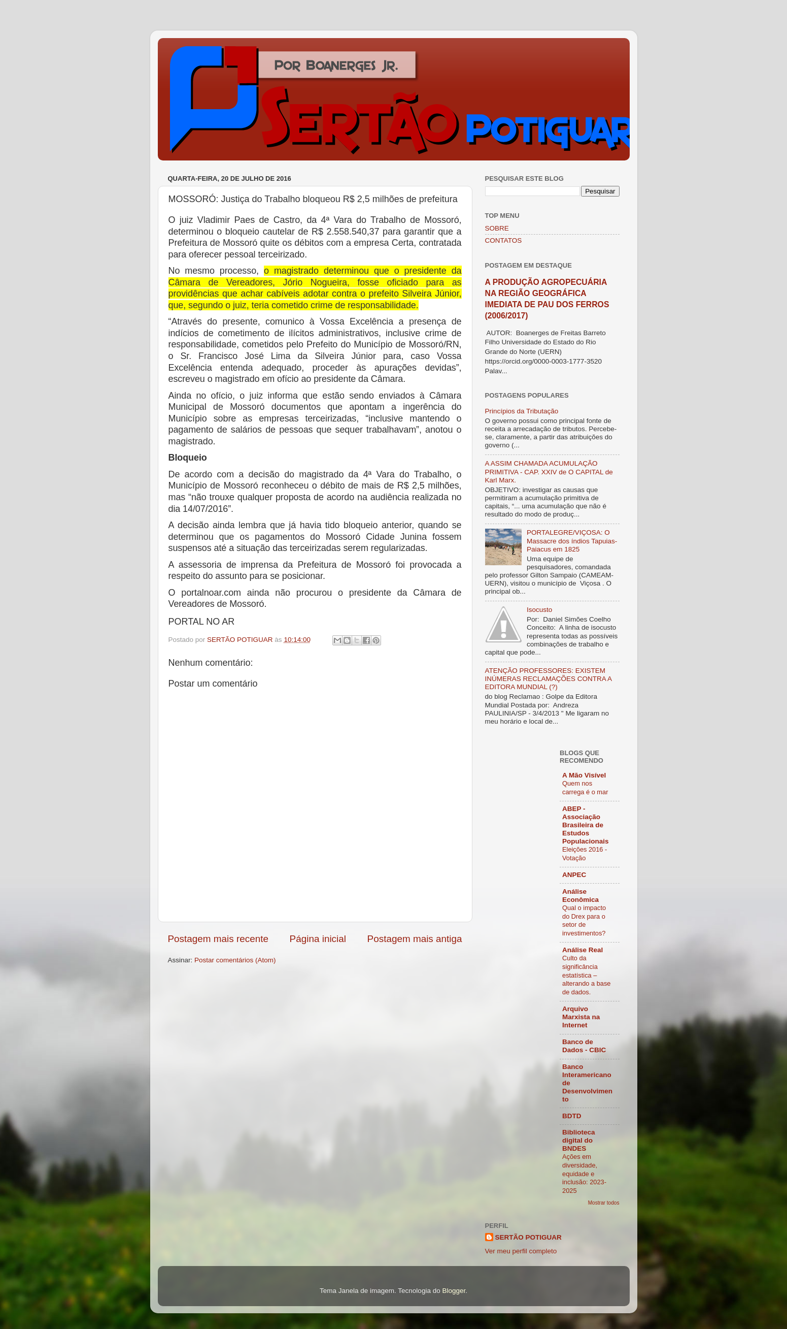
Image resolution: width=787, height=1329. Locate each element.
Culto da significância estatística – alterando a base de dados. (586, 975)
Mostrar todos (604, 1203)
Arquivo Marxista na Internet (581, 1017)
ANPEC (574, 875)
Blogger (453, 1290)
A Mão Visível (584, 775)
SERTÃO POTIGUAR (528, 1237)
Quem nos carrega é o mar (585, 788)
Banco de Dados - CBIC (584, 1046)
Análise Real (582, 950)
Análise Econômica (580, 895)
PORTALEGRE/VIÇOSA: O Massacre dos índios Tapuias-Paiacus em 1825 (572, 541)
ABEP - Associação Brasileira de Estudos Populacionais (585, 825)
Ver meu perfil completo (521, 1251)
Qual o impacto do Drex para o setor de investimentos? (584, 920)
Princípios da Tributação (522, 411)
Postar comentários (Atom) (235, 960)
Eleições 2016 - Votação (584, 854)
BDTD (571, 1116)
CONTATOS (503, 240)
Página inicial (318, 938)
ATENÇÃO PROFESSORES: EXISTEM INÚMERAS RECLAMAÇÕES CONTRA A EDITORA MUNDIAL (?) (548, 679)
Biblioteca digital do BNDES (578, 1140)
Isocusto (539, 609)
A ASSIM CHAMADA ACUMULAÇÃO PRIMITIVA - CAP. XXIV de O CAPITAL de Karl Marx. (549, 471)
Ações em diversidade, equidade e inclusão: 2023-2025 (584, 1173)
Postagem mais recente (218, 938)
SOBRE (497, 228)
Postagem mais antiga (414, 938)
